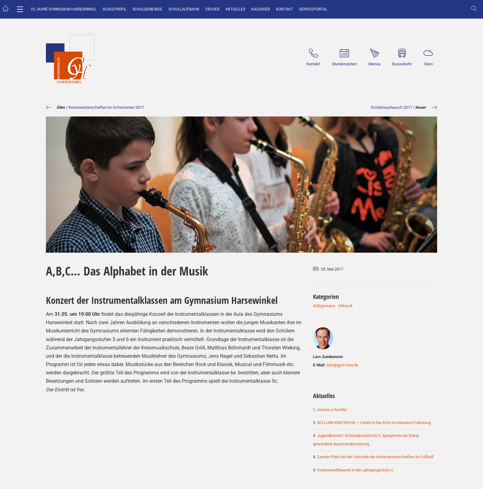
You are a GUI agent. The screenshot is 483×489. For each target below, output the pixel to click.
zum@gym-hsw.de (342, 365)
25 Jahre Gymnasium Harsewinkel (63, 9)
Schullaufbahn (183, 9)
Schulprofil (114, 9)
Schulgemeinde (147, 9)
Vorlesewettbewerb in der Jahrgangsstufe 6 (355, 470)
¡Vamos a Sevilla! (332, 409)
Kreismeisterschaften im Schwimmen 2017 (106, 107)
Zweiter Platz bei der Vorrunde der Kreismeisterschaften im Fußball (375, 456)
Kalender (260, 9)
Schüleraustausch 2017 (391, 107)
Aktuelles (235, 9)
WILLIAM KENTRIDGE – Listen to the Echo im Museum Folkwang (374, 422)
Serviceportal (313, 9)
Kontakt (284, 9)
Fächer (212, 9)
